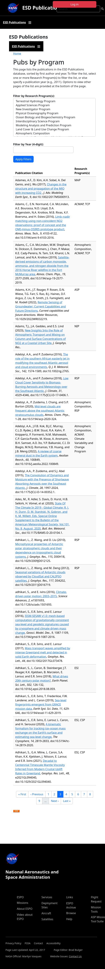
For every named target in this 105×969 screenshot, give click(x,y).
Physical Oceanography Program (54, 113)
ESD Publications (42, 7)
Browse (71, 913)
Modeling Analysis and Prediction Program (54, 125)
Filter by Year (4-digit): (28, 144)
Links (69, 897)
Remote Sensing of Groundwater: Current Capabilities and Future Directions (40, 306)
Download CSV (16, 811)
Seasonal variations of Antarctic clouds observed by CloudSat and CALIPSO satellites (40, 576)
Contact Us (75, 956)
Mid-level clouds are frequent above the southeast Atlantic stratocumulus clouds (40, 410)
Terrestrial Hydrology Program (54, 101)
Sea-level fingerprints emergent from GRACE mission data (40, 704)
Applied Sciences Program (54, 105)
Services (46, 897)
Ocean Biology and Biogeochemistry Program (54, 117)
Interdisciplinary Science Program (54, 121)
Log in (75, 4)
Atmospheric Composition (54, 133)
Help (69, 919)
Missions (22, 903)
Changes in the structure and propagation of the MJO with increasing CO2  (41, 188)
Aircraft (46, 913)
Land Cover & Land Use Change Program (54, 129)
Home (17, 53)
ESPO (20, 897)
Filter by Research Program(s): (34, 96)
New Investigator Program (54, 109)
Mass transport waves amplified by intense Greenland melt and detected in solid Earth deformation (42, 652)
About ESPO (24, 909)
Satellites (47, 919)
